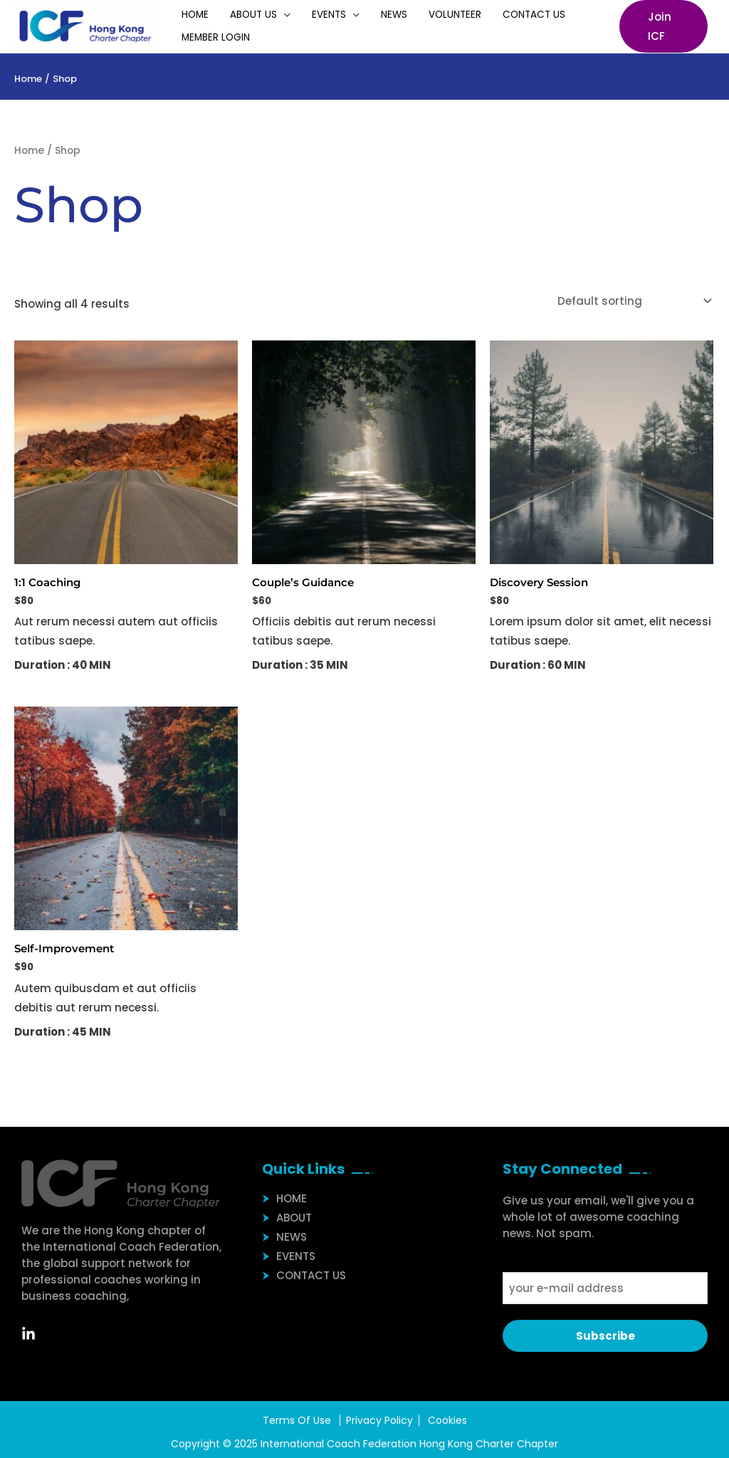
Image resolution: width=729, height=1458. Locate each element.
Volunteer (410, 14)
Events (304, 14)
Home (190, 14)
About (294, 1217)
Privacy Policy (379, 1420)
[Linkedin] (35, 1334)
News (360, 14)
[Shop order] (632, 300)
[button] (658, 26)
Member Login (211, 37)
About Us (238, 14)
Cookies (447, 1420)
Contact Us (480, 14)
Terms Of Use (297, 1420)
